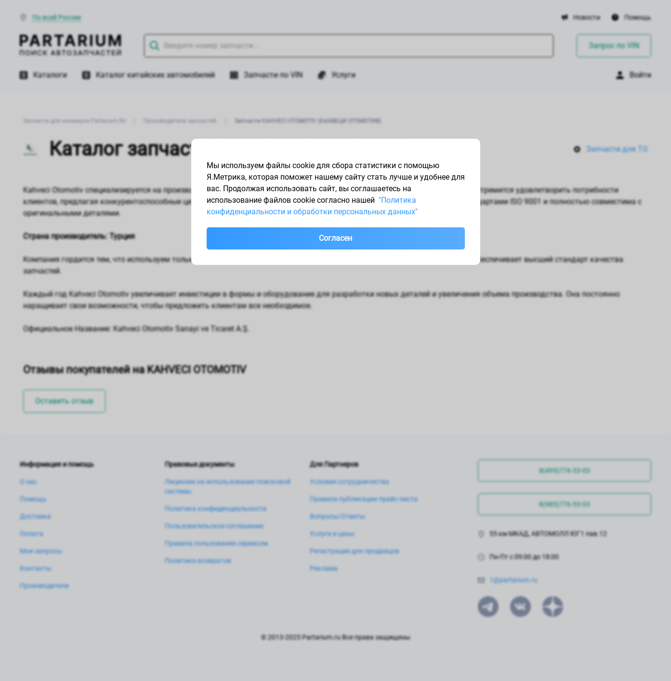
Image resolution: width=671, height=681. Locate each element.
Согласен (335, 238)
